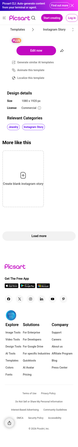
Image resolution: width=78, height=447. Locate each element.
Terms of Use (29, 393)
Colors (9, 367)
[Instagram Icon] (30, 299)
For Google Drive (33, 346)
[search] (33, 18)
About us (57, 346)
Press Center (60, 367)
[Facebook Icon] (9, 299)
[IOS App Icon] (11, 287)
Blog (54, 360)
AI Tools (10, 353)
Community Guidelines (55, 409)
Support (57, 332)
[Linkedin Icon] (41, 299)
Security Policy (35, 418)
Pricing (27, 374)
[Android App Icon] (27, 287)
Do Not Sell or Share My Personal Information (39, 401)
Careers (56, 339)
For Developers (32, 339)
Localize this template (30, 77)
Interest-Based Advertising (25, 409)
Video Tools (12, 339)
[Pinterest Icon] (63, 299)
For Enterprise (31, 332)
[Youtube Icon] (52, 299)
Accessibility (54, 418)
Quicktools (29, 360)
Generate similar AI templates (35, 62)
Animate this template (30, 70)
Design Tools (13, 346)
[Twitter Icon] (20, 299)
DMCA (20, 418)
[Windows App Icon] (43, 287)
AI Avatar (28, 367)
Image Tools (13, 332)
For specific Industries (36, 353)
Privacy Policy (48, 393)
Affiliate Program (62, 353)
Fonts (8, 374)
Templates (11, 360)
